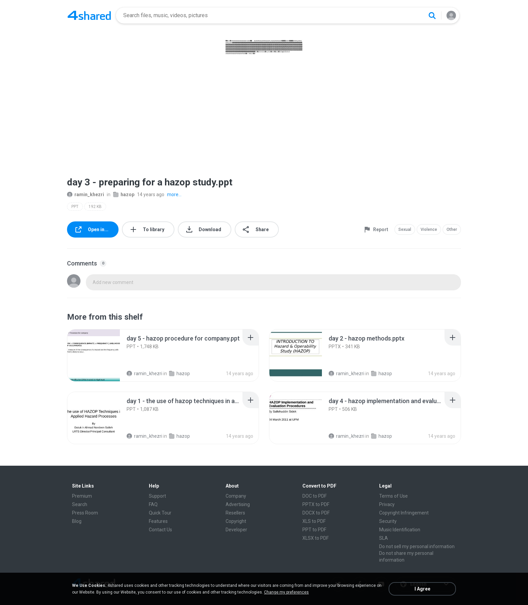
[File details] (93, 355)
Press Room (85, 512)
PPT (74, 206)
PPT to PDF (314, 529)
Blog (76, 521)
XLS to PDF (314, 521)
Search (79, 504)
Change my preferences (286, 592)
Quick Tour (160, 512)
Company (236, 496)
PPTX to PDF (315, 504)
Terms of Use (393, 496)
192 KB (95, 206)
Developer (236, 529)
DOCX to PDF (316, 512)
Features (158, 521)
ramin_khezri (85, 194)
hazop (123, 194)
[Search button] (432, 15)
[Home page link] (89, 15)
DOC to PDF (314, 496)
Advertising (238, 504)
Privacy (387, 504)
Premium (82, 496)
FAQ (153, 504)
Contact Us (160, 529)
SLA (383, 538)
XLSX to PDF (315, 538)
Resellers (235, 512)
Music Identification (399, 529)
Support (157, 496)
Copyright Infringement (404, 512)
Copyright (236, 521)
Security (388, 521)
